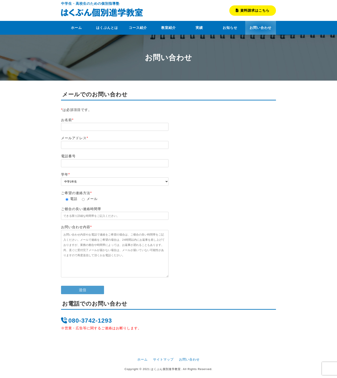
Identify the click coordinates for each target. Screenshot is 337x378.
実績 (199, 28)
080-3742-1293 (86, 320)
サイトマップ (163, 359)
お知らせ (230, 28)
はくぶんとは (107, 28)
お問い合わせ (260, 28)
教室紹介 (168, 28)
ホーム (76, 28)
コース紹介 (138, 28)
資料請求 (253, 10)
